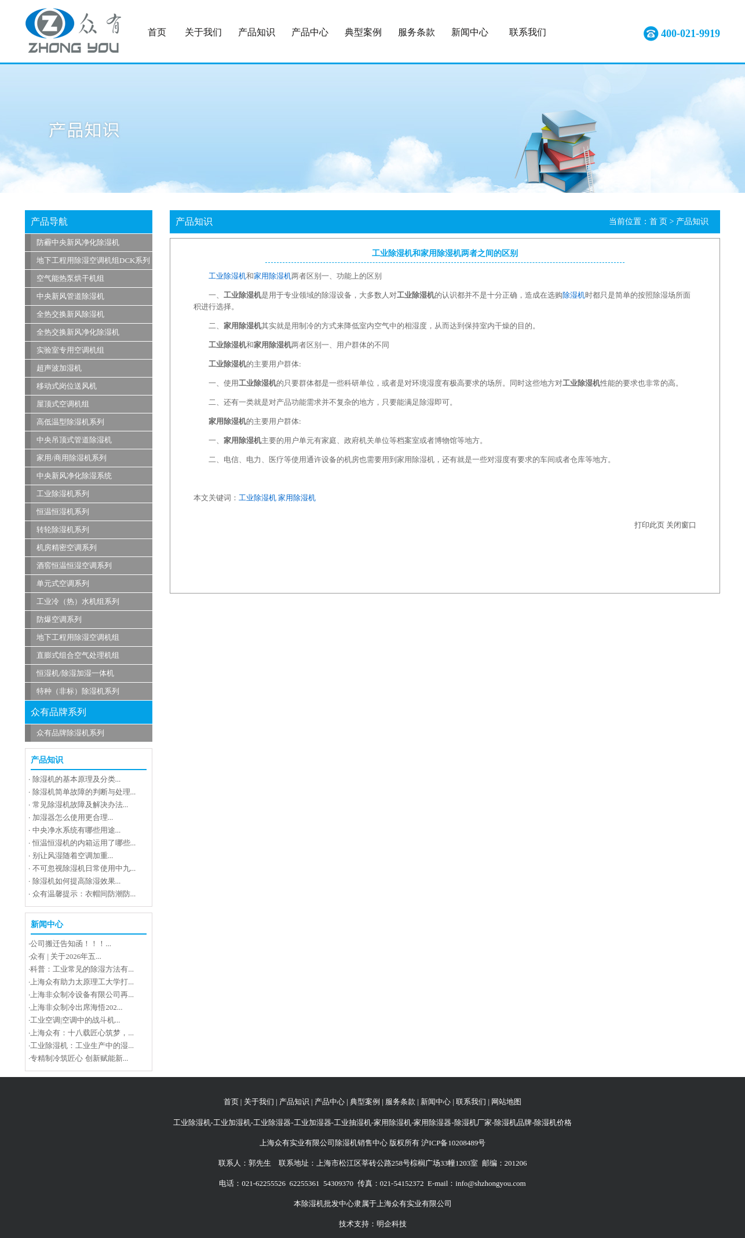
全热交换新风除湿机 (70, 314)
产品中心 (309, 32)
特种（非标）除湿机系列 (77, 691)
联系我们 (527, 32)
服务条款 (416, 32)
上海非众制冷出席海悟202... (76, 1007)
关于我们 (203, 32)
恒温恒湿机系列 (62, 511)
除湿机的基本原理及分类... (76, 779)
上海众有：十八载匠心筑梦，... (82, 1032)
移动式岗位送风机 (66, 386)
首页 (157, 32)
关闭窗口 (681, 525)
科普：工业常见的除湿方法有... (82, 969)
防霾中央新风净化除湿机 (77, 242)
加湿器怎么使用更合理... (73, 817)
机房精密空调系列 (66, 547)
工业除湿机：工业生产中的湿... (82, 1045)
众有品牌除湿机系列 (70, 732)
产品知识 (256, 32)
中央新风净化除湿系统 (74, 475)
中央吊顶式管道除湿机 (74, 439)
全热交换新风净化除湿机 (77, 332)
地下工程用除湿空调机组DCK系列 (93, 260)
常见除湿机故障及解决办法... (80, 804)
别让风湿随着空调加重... (73, 855)
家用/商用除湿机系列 (71, 457)
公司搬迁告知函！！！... (70, 943)
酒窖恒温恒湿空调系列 (74, 565)
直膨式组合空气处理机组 (77, 655)
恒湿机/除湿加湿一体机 (75, 673)
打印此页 (649, 525)
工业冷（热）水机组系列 (77, 601)
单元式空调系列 (62, 583)
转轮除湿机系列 (62, 529)
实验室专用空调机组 (70, 350)
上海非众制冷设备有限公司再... (82, 994)
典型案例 (363, 32)
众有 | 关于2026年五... (65, 956)
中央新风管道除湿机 (70, 296)
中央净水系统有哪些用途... (76, 830)
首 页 (658, 221)
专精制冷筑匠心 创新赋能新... (79, 1058)
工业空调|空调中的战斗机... (75, 1020)
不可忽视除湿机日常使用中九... (84, 868)
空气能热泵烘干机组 (70, 278)
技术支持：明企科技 (373, 1223)
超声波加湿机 (59, 368)
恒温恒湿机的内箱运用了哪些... (84, 842)
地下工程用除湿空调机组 (77, 637)
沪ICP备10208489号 (453, 1142)
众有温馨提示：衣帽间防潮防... (84, 893)
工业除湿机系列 (62, 493)
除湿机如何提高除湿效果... (76, 881)
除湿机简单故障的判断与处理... (84, 792)
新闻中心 (469, 32)
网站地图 (506, 1101)
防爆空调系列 (59, 619)
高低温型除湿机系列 (70, 421)
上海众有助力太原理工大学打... (82, 981)
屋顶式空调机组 (62, 404)
